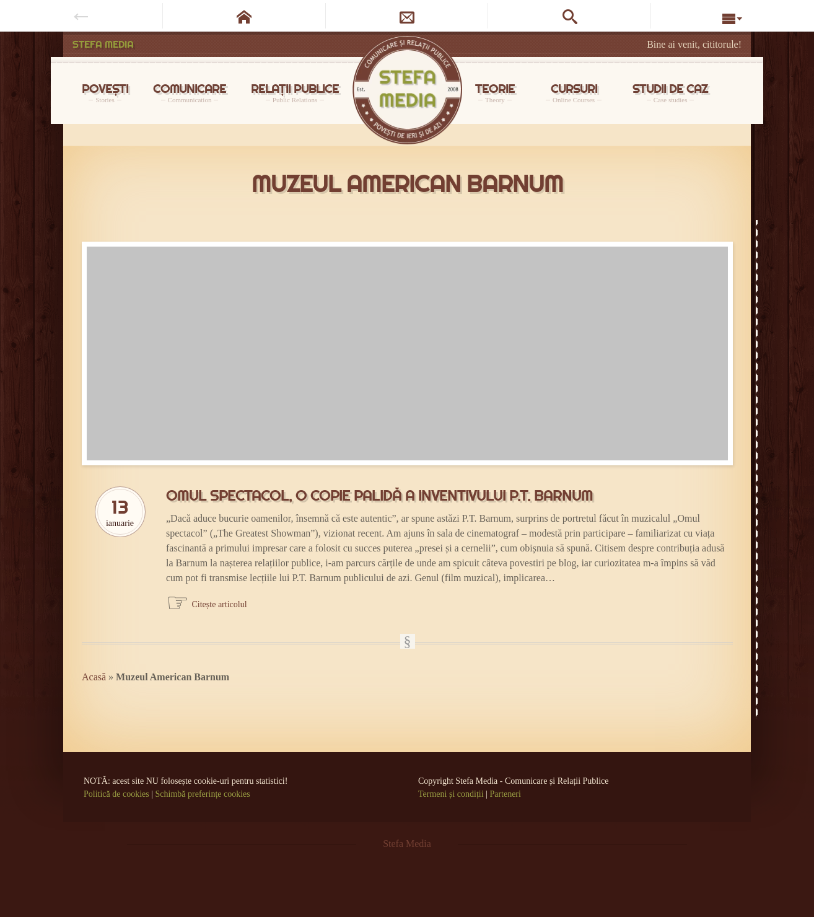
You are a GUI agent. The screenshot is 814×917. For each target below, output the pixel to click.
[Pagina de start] (244, 16)
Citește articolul (219, 604)
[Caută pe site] (569, 16)
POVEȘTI (105, 92)
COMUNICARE (189, 92)
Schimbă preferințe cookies (202, 794)
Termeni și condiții (451, 794)
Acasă (94, 677)
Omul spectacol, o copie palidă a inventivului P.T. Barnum (379, 495)
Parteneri (505, 794)
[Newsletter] (407, 16)
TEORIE (495, 92)
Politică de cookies (116, 794)
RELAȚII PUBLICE (295, 92)
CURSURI (574, 92)
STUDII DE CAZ (670, 92)
